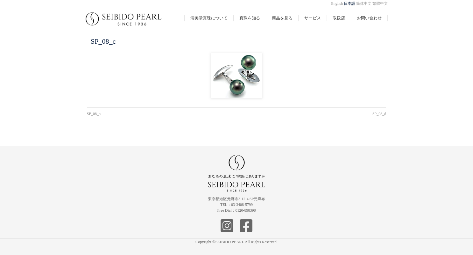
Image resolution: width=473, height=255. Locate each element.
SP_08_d (379, 114)
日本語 (349, 3)
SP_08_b (94, 114)
